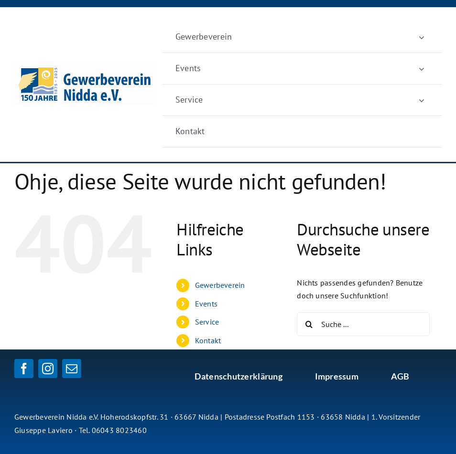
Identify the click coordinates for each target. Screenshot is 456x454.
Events (206, 303)
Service (207, 322)
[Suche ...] (363, 324)
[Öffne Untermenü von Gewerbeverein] (422, 37)
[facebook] (23, 368)
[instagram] (47, 368)
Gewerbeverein (220, 285)
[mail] (71, 368)
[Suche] (309, 324)
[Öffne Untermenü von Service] (422, 100)
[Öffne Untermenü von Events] (422, 68)
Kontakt (208, 340)
